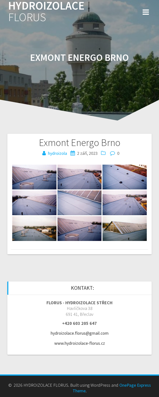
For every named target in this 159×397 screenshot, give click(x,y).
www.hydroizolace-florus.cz (79, 343)
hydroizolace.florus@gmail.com (80, 333)
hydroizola (57, 153)
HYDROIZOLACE (46, 11)
